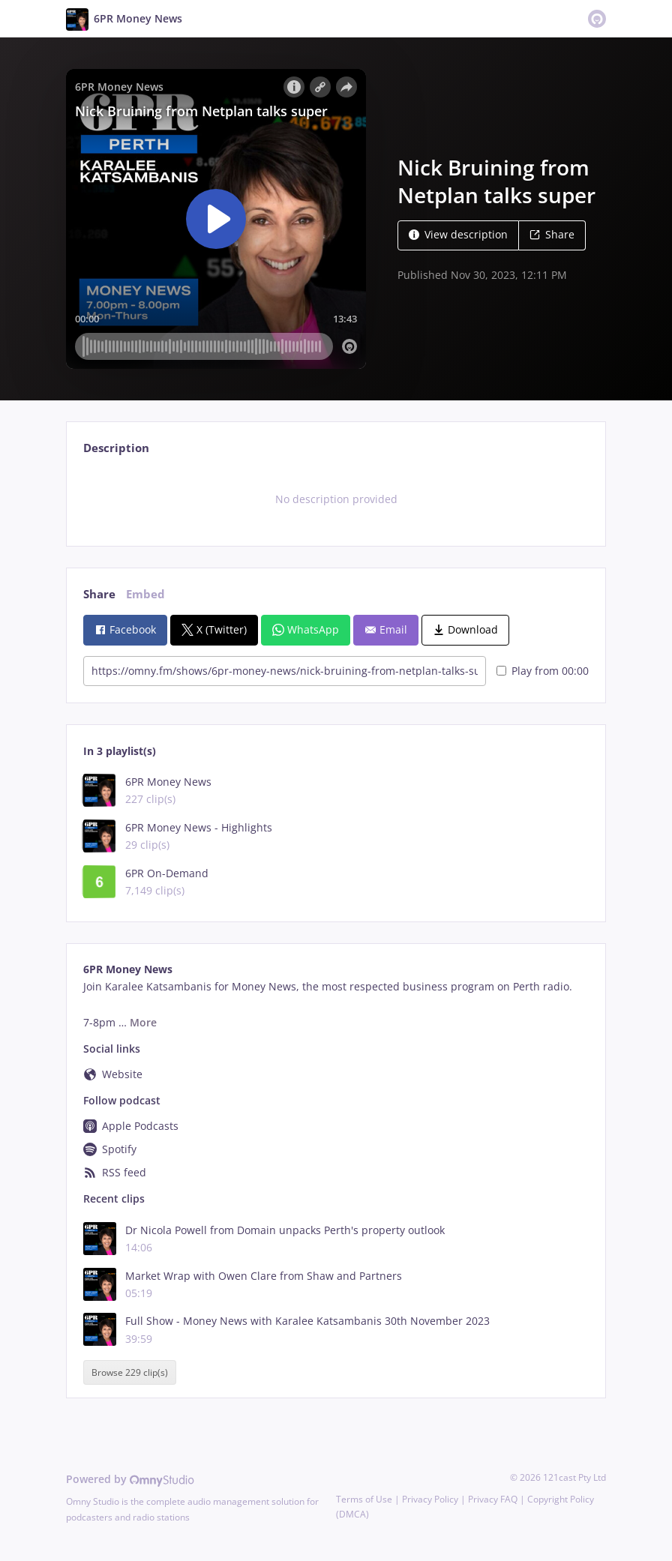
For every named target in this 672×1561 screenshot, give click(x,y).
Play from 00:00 (542, 671)
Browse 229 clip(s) (130, 1372)
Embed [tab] (145, 594)
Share (552, 234)
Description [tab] (116, 448)
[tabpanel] (335, 499)
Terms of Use (364, 1499)
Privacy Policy (430, 1499)
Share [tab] (99, 594)
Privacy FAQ (493, 1499)
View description (458, 234)
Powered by (130, 1479)
